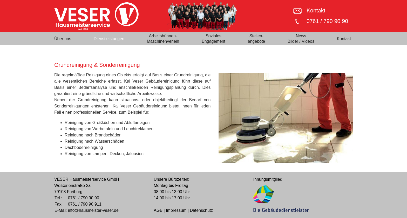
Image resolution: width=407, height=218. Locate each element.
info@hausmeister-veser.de (93, 210)
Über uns (62, 39)
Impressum (176, 210)
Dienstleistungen (109, 39)
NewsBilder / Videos (301, 38)
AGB (158, 210)
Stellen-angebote (256, 38)
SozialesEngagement (213, 38)
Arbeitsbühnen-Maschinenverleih (163, 38)
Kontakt (316, 11)
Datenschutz (201, 210)
